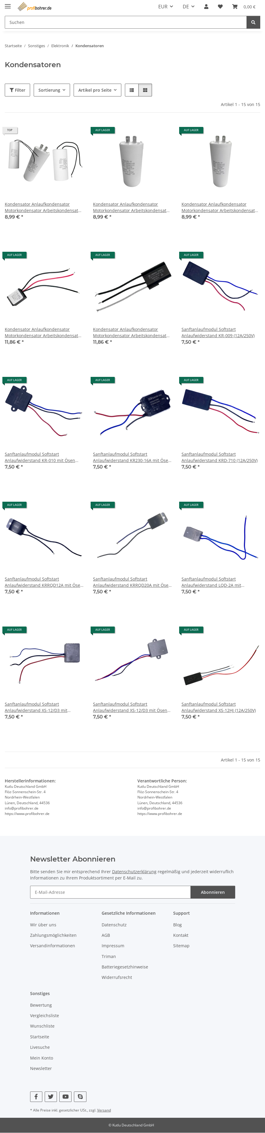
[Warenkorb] (243, 7)
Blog (177, 925)
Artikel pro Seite (94, 90)
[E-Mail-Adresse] (110, 892)
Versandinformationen (52, 945)
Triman (109, 956)
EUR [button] (163, 6)
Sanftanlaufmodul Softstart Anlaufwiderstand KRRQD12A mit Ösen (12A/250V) (44, 582)
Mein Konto (41, 1058)
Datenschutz (114, 925)
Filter (17, 90)
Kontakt (180, 935)
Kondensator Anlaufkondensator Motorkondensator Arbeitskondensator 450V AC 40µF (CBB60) (132, 207)
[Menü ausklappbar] (8, 3)
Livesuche (40, 1047)
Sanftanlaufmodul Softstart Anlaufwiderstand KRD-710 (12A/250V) (220, 457)
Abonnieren (213, 892)
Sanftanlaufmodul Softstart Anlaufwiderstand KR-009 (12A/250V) (218, 332)
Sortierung (49, 90)
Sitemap (181, 945)
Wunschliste (42, 1026)
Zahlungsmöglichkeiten (53, 935)
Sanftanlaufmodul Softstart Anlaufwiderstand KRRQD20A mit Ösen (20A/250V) (132, 582)
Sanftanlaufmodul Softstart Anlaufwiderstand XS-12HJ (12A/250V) (219, 707)
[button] (206, 7)
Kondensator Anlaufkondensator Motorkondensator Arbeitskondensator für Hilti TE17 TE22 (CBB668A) (132, 332)
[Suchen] (126, 22)
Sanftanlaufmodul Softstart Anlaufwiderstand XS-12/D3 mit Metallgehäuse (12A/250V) (36, 707)
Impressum (113, 945)
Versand (104, 1110)
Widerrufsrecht (117, 977)
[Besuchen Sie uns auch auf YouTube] (65, 1096)
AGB (106, 935)
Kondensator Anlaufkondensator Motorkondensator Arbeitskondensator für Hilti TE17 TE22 (43, 332)
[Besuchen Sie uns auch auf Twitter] (51, 1096)
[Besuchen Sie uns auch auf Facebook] (36, 1096)
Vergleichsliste (44, 1015)
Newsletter (41, 1068)
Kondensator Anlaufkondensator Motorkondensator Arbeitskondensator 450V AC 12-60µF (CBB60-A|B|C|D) (43, 207)
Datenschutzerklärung (134, 871)
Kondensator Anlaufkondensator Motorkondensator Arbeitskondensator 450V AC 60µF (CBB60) (220, 207)
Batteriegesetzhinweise (125, 967)
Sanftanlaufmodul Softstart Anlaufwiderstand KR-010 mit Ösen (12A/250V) (40, 457)
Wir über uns (43, 925)
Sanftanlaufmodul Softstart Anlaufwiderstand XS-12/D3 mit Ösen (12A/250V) (130, 707)
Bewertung (41, 1005)
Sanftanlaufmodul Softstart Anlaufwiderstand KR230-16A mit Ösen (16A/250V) (132, 457)
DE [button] (186, 6)
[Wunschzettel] (220, 7)
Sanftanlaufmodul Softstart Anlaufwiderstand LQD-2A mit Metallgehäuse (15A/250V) (211, 582)
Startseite (39, 1037)
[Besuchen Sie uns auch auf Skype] (80, 1096)
